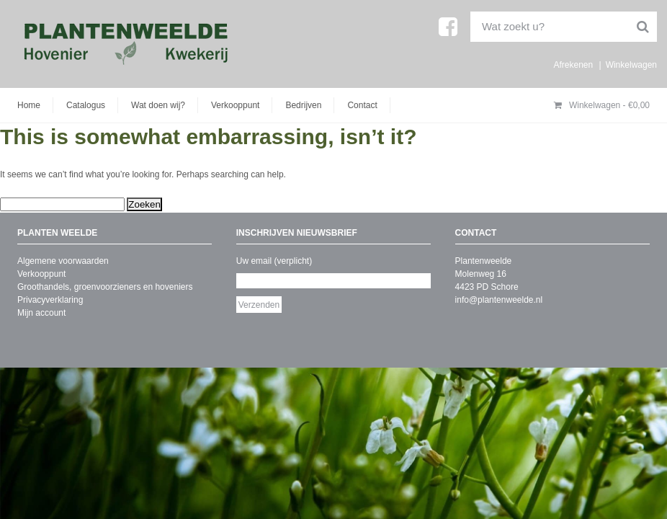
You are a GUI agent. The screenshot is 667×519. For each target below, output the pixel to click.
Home (28, 105)
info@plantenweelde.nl (499, 300)
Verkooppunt (235, 105)
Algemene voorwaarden (63, 261)
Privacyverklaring (50, 300)
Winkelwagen (631, 65)
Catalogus (85, 105)
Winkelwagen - (602, 105)
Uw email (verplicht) (274, 261)
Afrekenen (573, 65)
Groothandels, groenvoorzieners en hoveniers (104, 287)
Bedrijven (303, 105)
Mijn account (41, 313)
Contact (362, 105)
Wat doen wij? (158, 105)
